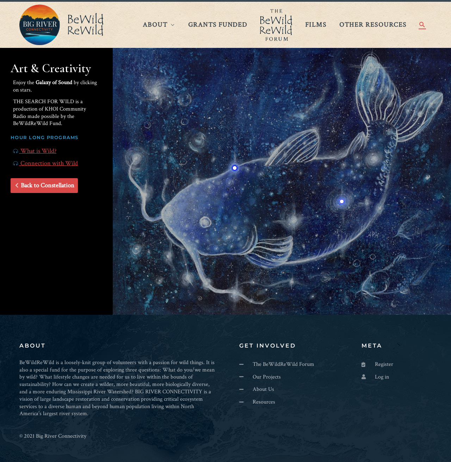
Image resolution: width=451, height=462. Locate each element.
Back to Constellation (44, 185)
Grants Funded (217, 24)
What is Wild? (34, 151)
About (155, 24)
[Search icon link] (422, 25)
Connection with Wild (45, 163)
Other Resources (372, 24)
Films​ (315, 24)
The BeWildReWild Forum (276, 25)
